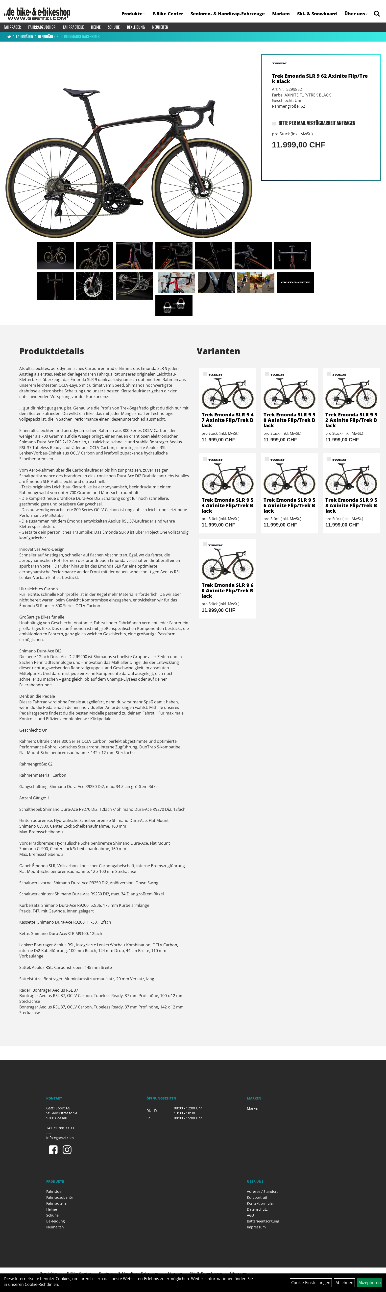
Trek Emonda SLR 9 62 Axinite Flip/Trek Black (320, 78)
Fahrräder (12, 27)
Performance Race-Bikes (79, 36)
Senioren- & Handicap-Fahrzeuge (228, 14)
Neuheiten (160, 27)
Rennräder (46, 36)
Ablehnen (344, 1282)
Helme (95, 27)
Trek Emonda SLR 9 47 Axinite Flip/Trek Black (228, 420)
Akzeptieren (370, 1282)
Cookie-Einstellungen (310, 1282)
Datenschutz (257, 1209)
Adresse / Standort (262, 1191)
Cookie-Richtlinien (41, 1284)
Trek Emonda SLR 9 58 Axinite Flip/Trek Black (351, 505)
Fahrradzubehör (41, 27)
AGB (250, 1215)
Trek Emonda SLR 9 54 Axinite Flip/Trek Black (228, 505)
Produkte (133, 14)
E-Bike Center (167, 14)
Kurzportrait (257, 1197)
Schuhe (114, 27)
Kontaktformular (260, 1203)
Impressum (256, 1227)
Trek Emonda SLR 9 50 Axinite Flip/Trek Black (289, 420)
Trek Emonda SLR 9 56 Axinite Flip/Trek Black (289, 505)
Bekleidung (136, 27)
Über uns (356, 14)
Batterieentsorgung (263, 1221)
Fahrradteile (73, 27)
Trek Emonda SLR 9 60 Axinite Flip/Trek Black (228, 590)
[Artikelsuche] (377, 14)
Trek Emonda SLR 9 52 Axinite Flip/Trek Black (351, 420)
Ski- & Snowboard (317, 14)
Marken (281, 14)
